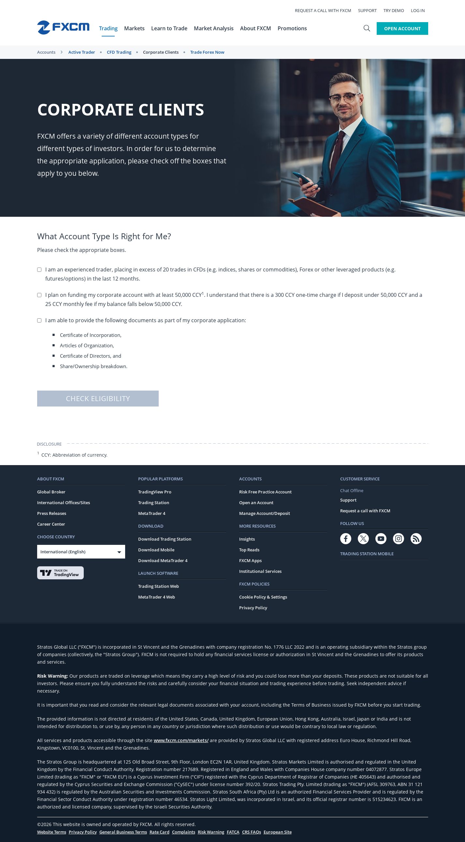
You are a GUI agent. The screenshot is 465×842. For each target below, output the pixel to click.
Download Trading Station (164, 539)
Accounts (46, 52)
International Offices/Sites (63, 502)
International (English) (62, 552)
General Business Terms (123, 832)
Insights (247, 539)
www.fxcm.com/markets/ (181, 740)
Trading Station (153, 502)
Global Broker (51, 492)
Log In (421, 10)
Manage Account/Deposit (264, 513)
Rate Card (159, 832)
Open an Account (256, 502)
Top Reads (249, 550)
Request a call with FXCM (326, 10)
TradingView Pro (154, 492)
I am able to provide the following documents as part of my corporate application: (236, 345)
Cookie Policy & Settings (263, 597)
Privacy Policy (253, 608)
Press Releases (51, 513)
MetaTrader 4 (151, 513)
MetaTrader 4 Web (156, 597)
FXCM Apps (250, 560)
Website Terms (51, 832)
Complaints (183, 832)
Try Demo (397, 10)
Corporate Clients (161, 52)
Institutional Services (260, 571)
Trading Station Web (158, 586)
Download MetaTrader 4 (162, 560)
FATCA (233, 832)
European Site (278, 832)
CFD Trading (119, 52)
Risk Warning (211, 832)
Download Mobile (156, 550)
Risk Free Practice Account (265, 492)
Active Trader (81, 52)
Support (370, 10)
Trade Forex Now (207, 52)
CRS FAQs (251, 832)
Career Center (51, 524)
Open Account (402, 28)
